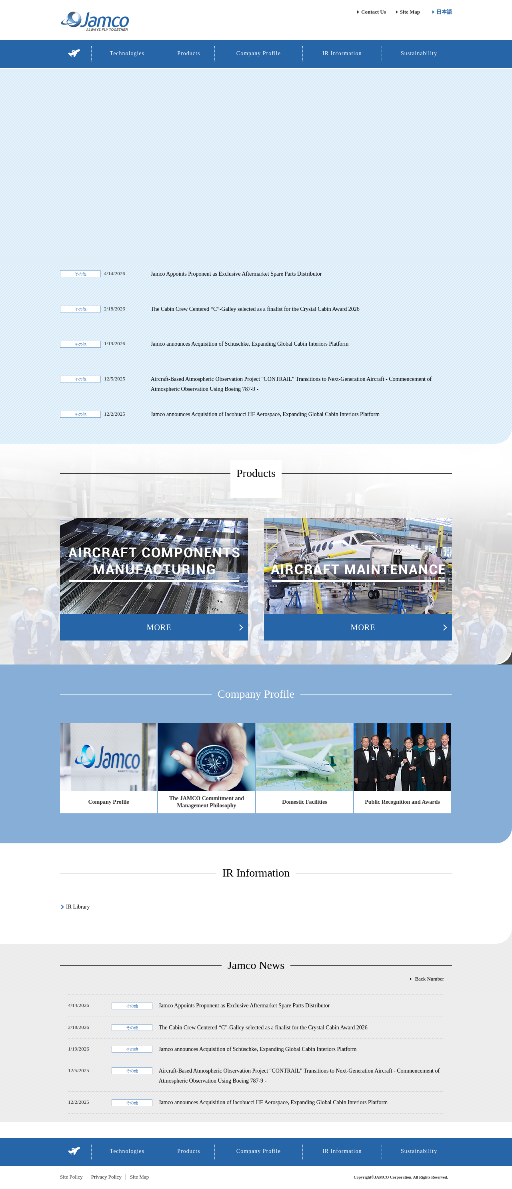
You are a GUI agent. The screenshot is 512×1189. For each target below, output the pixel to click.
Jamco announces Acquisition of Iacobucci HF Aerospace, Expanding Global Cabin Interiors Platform (265, 414)
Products (188, 53)
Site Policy (71, 1177)
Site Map (410, 12)
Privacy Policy (106, 1177)
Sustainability (419, 53)
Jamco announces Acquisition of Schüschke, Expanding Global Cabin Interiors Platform (250, 344)
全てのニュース (426, 978)
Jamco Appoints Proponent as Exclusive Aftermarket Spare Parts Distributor (236, 274)
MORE (159, 627)
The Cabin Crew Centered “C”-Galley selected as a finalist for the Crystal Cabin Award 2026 (255, 309)
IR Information (342, 53)
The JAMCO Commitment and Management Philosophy (206, 802)
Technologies (127, 53)
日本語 (444, 12)
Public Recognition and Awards (402, 802)
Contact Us (373, 12)
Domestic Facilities (304, 802)
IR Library (78, 907)
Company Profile (258, 53)
